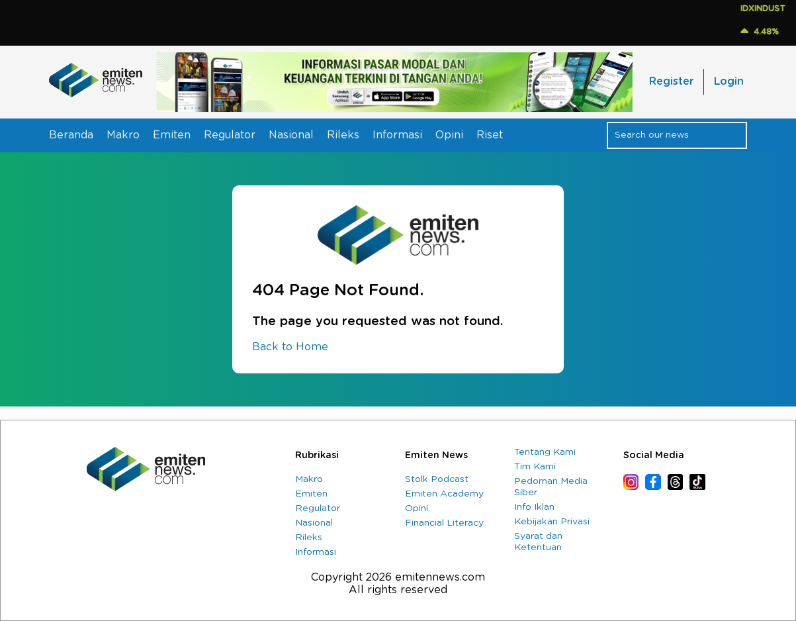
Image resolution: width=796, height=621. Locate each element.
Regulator (229, 135)
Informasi (397, 135)
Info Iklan (534, 507)
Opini (449, 135)
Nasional (291, 135)
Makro (123, 135)
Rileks (343, 135)
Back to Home (290, 347)
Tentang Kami (545, 452)
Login (729, 81)
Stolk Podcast (436, 479)
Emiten (172, 135)
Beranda (71, 135)
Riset (489, 135)
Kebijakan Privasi (552, 521)
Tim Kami (535, 466)
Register (671, 81)
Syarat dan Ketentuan (538, 542)
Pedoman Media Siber (551, 487)
